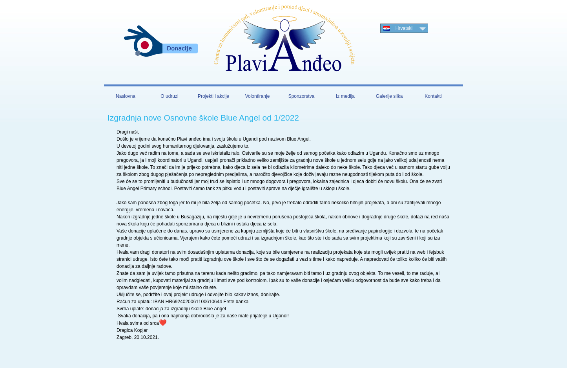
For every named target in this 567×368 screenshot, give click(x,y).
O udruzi (169, 96)
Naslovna (125, 96)
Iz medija (345, 96)
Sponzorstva (301, 96)
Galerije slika (389, 96)
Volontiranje (257, 96)
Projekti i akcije (213, 96)
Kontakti (433, 96)
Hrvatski (404, 28)
